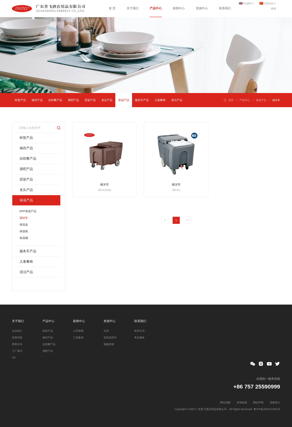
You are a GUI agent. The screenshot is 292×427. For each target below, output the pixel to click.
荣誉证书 (17, 344)
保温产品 (261, 100)
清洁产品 (176, 100)
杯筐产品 (20, 100)
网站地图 (225, 402)
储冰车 (24, 217)
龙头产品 (106, 100)
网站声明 (258, 402)
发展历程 (17, 337)
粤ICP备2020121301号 (266, 409)
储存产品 (37, 100)
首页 (231, 100)
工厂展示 (17, 350)
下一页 (187, 220)
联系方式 (139, 330)
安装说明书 (110, 337)
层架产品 (90, 100)
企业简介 (17, 330)
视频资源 (109, 344)
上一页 (165, 220)
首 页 (112, 8)
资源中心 (202, 8)
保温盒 (24, 224)
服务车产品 (142, 100)
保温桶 (24, 237)
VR (13, 357)
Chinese (269, 3)
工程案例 (78, 337)
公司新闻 (78, 330)
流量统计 (275, 402)
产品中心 (156, 8)
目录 (106, 330)
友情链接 (242, 402)
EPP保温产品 (28, 211)
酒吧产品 (73, 100)
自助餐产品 (55, 100)
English (248, 3)
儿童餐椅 (160, 100)
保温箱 (24, 231)
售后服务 (139, 337)
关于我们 (133, 8)
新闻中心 (179, 8)
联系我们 (225, 8)
